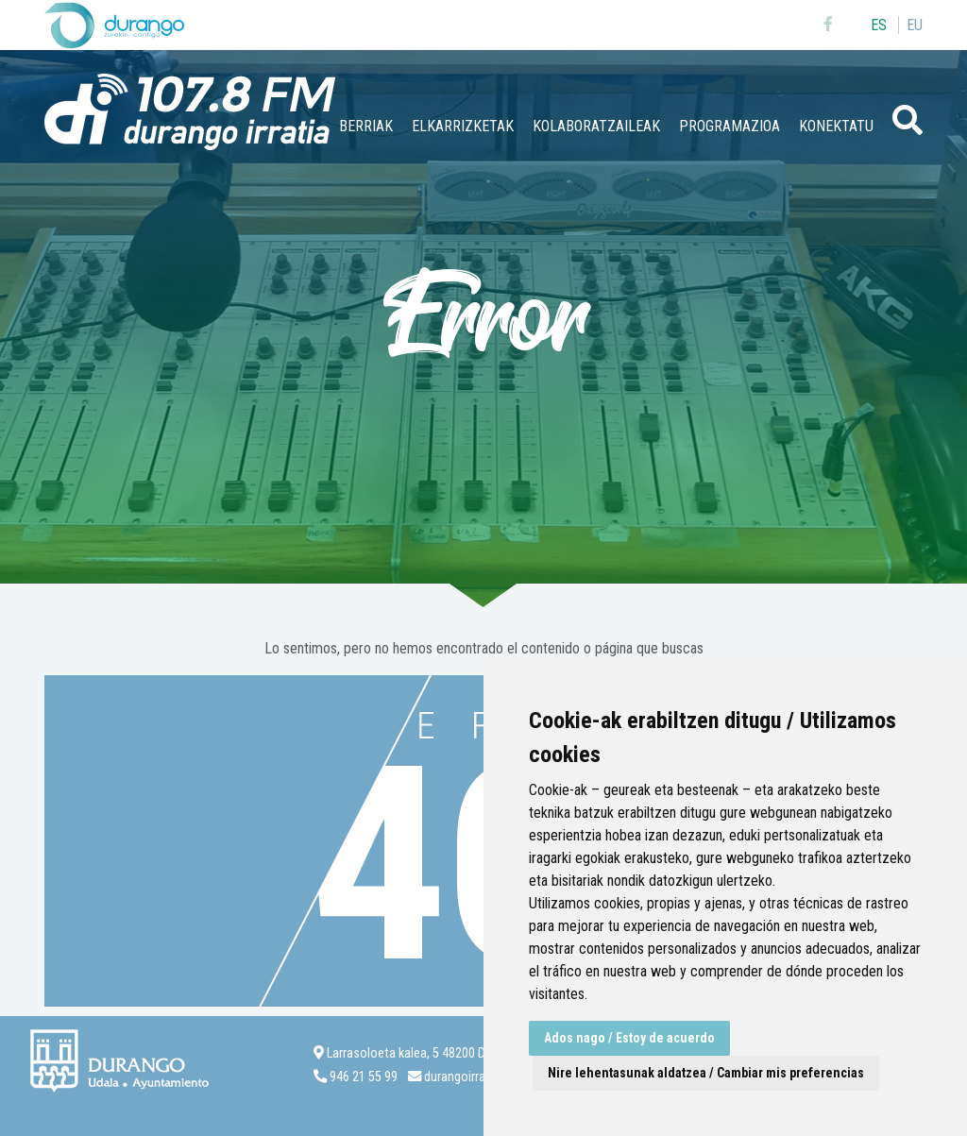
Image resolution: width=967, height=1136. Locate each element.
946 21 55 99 (364, 1077)
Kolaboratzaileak (596, 126)
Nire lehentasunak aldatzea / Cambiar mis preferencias (706, 1072)
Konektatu (836, 126)
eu (915, 25)
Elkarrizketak (463, 126)
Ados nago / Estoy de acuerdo (629, 1037)
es (879, 25)
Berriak (366, 126)
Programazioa (729, 126)
